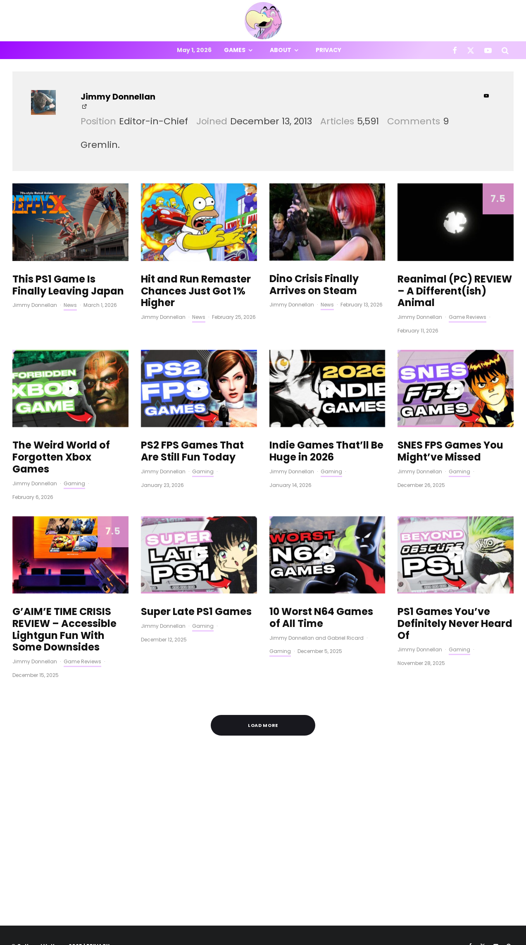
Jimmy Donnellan (118, 96)
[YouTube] (488, 50)
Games (234, 50)
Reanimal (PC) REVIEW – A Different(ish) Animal (454, 291)
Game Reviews (467, 317)
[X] (470, 50)
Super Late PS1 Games (196, 612)
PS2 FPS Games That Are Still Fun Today (192, 451)
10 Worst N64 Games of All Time (321, 618)
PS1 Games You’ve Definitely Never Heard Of (454, 623)
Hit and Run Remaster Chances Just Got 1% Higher (196, 291)
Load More (263, 725)
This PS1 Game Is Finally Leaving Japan (68, 285)
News (70, 305)
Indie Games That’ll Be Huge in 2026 (326, 451)
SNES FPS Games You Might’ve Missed (450, 451)
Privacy (328, 50)
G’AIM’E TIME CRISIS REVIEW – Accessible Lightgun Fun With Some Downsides (64, 629)
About (280, 50)
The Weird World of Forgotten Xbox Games (61, 457)
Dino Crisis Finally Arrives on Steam (314, 285)
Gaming (74, 483)
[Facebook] (454, 50)
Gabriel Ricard (345, 637)
